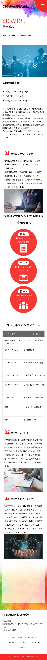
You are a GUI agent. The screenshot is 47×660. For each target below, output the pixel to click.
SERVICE (32, 637)
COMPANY (35, 642)
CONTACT (23, 647)
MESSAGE (21, 637)
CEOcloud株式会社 (16, 6)
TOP (13, 637)
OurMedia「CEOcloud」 (17, 642)
